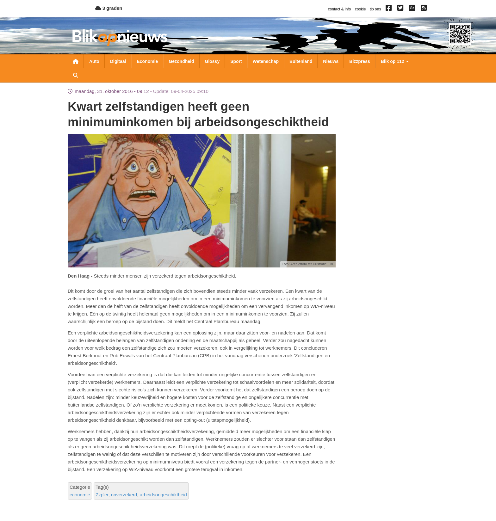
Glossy (212, 61)
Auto (94, 61)
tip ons (375, 9)
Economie (147, 61)
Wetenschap (266, 61)
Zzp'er (102, 494)
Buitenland (300, 61)
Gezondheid (181, 61)
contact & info (339, 9)
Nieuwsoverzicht (76, 61)
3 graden (108, 8)
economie (80, 494)
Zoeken (75, 75)
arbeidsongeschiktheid (163, 494)
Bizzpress (359, 61)
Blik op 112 (395, 61)
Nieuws (330, 61)
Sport (236, 61)
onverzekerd (124, 494)
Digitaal (118, 61)
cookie (360, 9)
